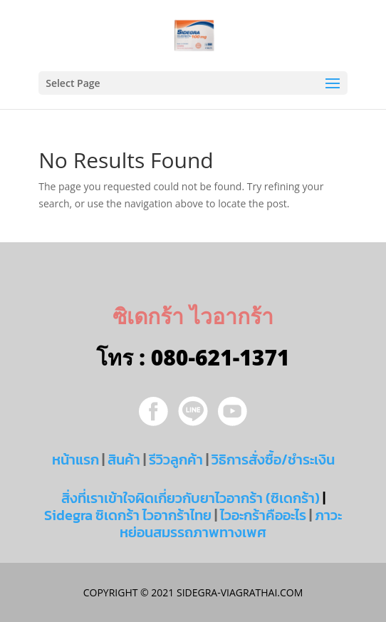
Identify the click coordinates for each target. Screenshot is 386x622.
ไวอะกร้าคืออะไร (263, 515)
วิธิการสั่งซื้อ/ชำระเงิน (273, 459)
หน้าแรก (75, 459)
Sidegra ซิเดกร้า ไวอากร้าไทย (128, 515)
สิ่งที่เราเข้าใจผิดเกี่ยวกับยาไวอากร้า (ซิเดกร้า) (190, 498)
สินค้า (124, 459)
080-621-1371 (220, 357)
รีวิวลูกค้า (176, 459)
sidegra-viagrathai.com (238, 592)
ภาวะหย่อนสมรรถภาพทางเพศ (231, 523)
